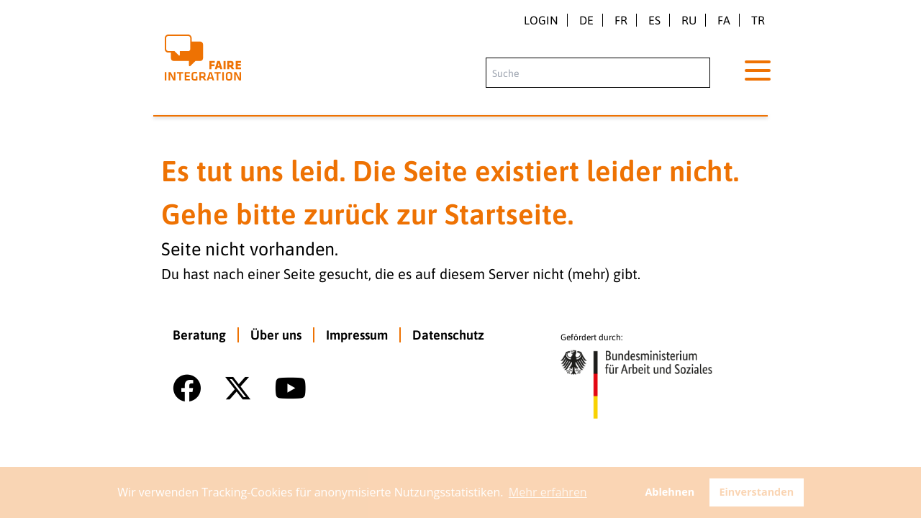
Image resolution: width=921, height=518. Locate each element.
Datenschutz (448, 334)
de (586, 20)
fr (620, 20)
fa (723, 20)
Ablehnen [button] (669, 492)
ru (689, 20)
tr (758, 20)
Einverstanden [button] (756, 492)
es (654, 20)
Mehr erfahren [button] (548, 492)
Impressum (357, 334)
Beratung (199, 334)
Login (541, 20)
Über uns (275, 334)
